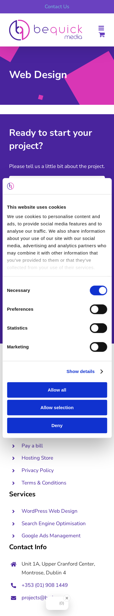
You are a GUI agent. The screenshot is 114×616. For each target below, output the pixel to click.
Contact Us (57, 6)
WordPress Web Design (50, 511)
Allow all (57, 389)
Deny (57, 425)
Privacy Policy (38, 470)
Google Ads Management (52, 535)
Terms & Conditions (44, 482)
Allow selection (57, 407)
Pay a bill (32, 445)
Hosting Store (37, 457)
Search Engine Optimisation (54, 523)
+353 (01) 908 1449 (45, 585)
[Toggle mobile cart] (102, 34)
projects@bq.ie (39, 597)
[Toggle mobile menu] (101, 28)
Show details (81, 371)
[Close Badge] (67, 598)
